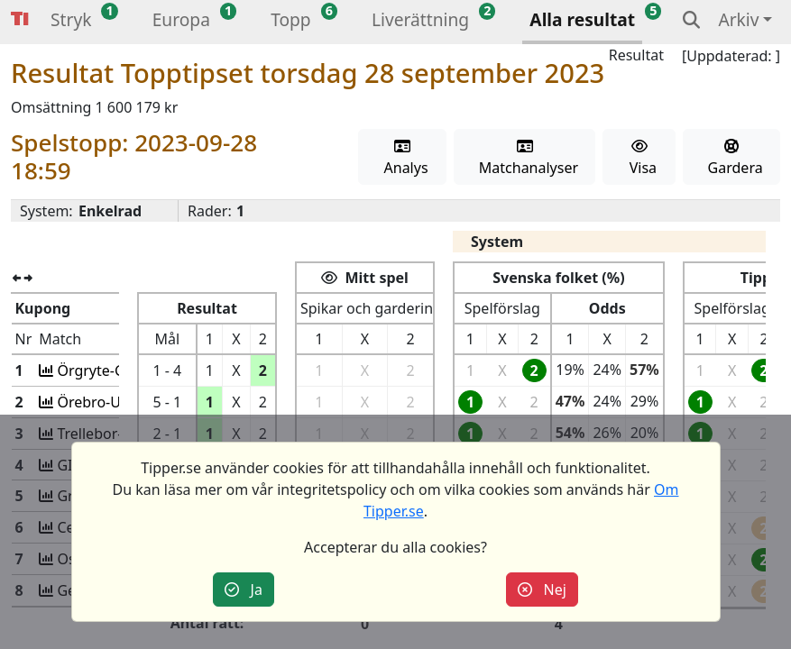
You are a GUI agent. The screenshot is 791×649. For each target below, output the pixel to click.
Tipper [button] (20, 19)
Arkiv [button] (738, 19)
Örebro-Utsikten (111, 402)
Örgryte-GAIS (102, 370)
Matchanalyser (524, 158)
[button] (70, 22)
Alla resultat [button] (582, 19)
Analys (402, 158)
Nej (542, 589)
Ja (243, 589)
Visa (639, 158)
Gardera (731, 158)
